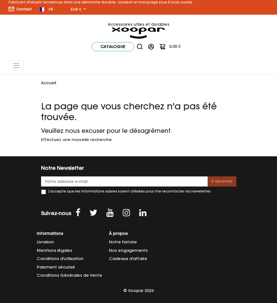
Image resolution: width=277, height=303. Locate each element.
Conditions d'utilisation (60, 258)
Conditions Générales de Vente (69, 275)
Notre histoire (123, 241)
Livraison (45, 241)
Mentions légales (54, 250)
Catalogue (112, 46)
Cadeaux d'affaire (128, 258)
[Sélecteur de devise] (78, 10)
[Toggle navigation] (16, 65)
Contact (20, 9)
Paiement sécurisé (56, 267)
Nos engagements (128, 250)
